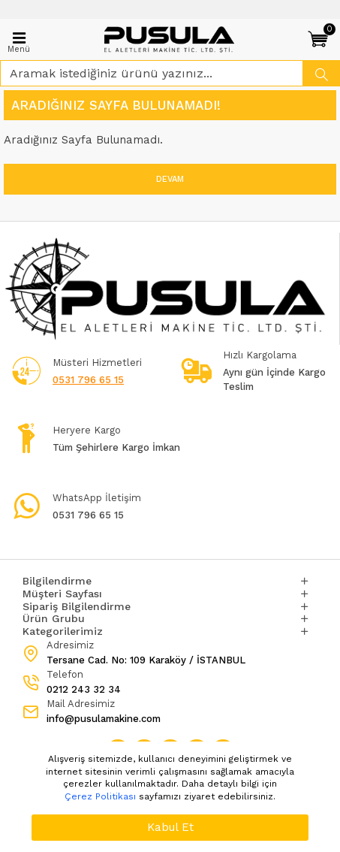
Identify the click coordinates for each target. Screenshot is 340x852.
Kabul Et (170, 827)
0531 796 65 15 (88, 379)
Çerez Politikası (100, 796)
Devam (170, 179)
